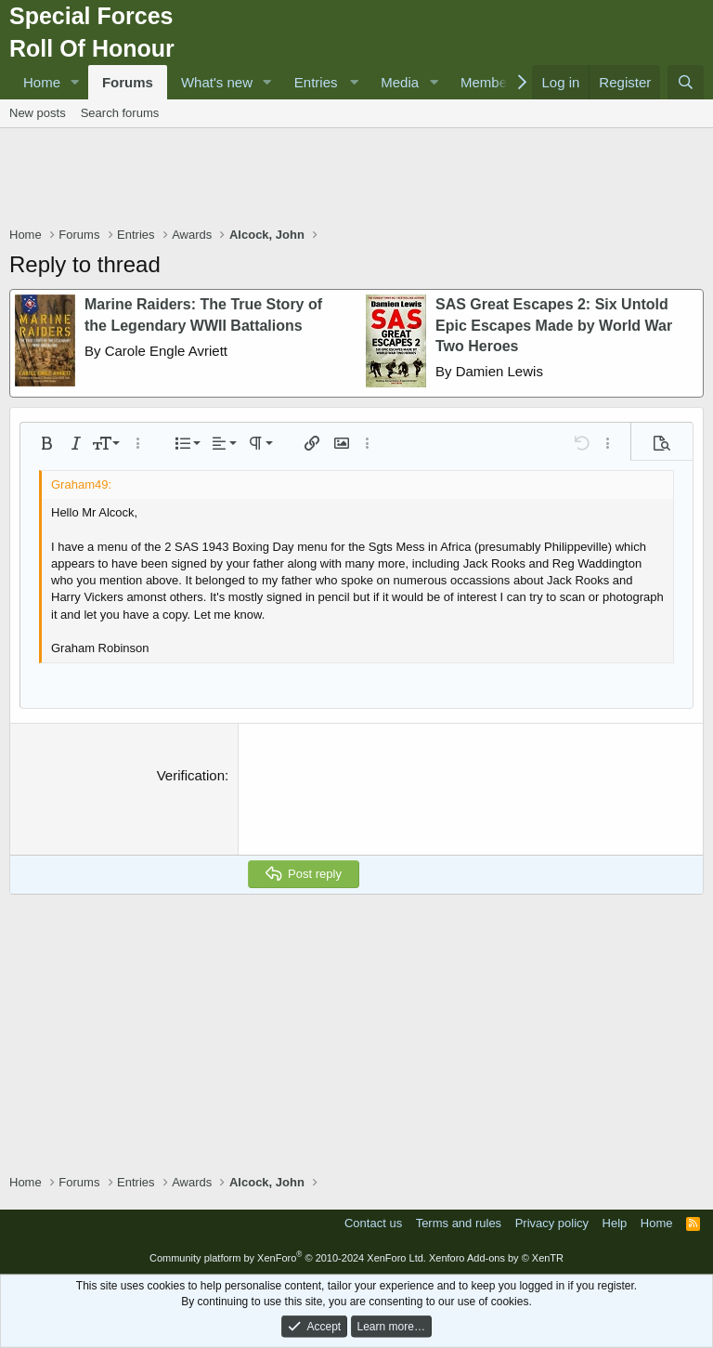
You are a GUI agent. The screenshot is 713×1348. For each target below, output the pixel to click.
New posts (37, 113)
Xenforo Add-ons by (496, 1257)
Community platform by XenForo (287, 1257)
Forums (127, 82)
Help (615, 1223)
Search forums (120, 113)
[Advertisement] (356, 179)
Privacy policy (552, 1223)
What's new (217, 82)
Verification (191, 775)
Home (41, 82)
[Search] (686, 82)
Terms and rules (458, 1223)
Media (400, 82)
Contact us (373, 1223)
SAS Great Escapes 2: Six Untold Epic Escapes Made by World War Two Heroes (553, 325)
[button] (75, 82)
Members (489, 82)
